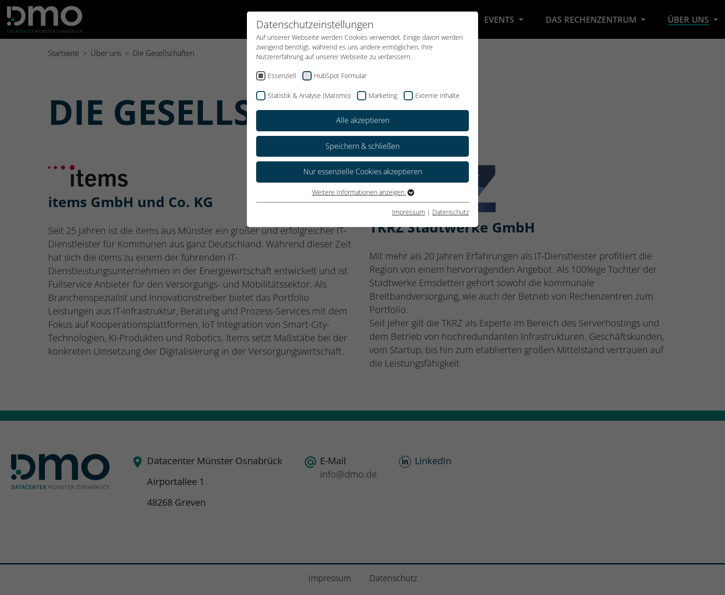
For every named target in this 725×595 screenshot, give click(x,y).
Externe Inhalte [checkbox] (437, 95)
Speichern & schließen (362, 146)
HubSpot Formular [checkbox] (340, 75)
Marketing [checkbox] (383, 95)
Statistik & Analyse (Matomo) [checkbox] (309, 95)
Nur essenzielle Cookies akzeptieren (362, 171)
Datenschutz (450, 212)
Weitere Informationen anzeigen (362, 192)
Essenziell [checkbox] (282, 75)
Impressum (408, 212)
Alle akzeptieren (362, 120)
